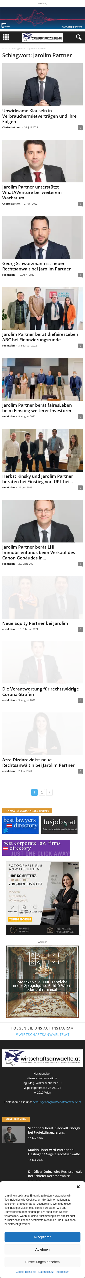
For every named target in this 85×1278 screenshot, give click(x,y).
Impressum (62, 1271)
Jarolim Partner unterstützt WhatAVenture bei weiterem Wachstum (32, 192)
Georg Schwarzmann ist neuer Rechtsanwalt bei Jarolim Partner (36, 266)
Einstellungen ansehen (42, 1262)
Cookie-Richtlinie (26, 1271)
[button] (78, 1187)
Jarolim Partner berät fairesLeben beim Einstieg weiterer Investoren (37, 407)
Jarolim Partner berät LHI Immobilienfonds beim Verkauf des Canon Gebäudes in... (38, 552)
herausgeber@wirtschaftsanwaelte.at (57, 1102)
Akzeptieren (42, 1237)
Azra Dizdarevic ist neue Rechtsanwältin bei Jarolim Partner (38, 762)
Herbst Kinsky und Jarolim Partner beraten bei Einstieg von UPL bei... (37, 479)
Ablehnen (42, 1249)
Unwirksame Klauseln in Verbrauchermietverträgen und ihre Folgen (39, 116)
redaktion (8, 274)
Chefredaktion (11, 127)
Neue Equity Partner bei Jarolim (35, 623)
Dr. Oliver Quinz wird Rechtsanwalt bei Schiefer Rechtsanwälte (55, 1173)
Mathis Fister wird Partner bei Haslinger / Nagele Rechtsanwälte (54, 1152)
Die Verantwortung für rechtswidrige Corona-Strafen (40, 691)
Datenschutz (46, 1271)
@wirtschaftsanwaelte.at (42, 1034)
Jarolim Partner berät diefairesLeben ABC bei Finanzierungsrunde (40, 337)
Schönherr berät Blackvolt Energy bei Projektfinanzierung (54, 1130)
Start (4, 48)
